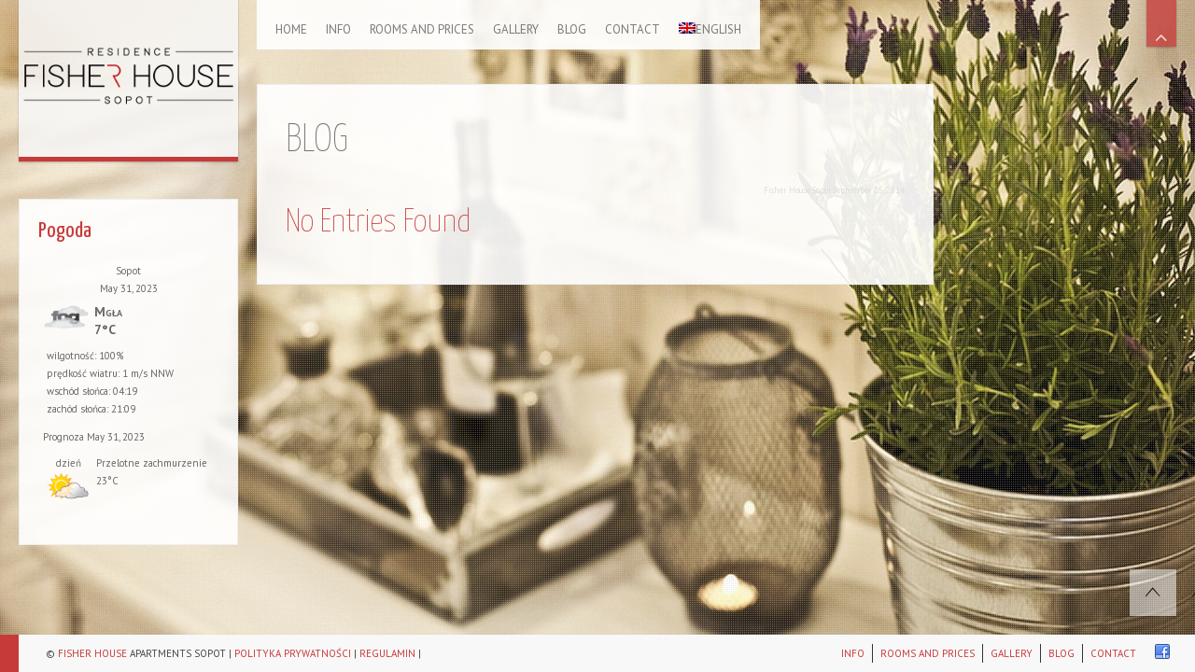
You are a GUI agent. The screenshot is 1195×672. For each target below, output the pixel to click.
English (710, 29)
